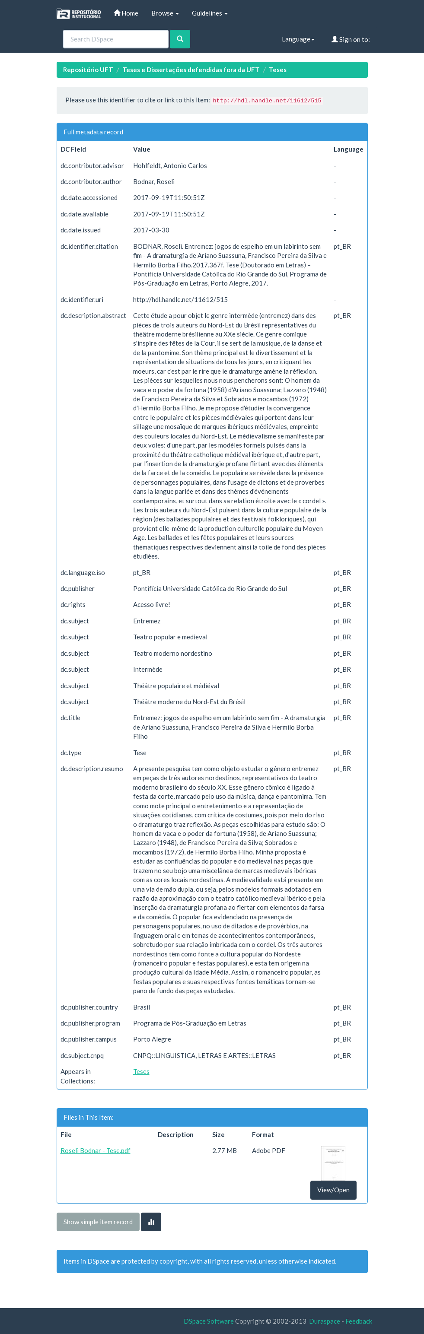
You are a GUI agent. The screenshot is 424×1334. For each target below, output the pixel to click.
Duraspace (324, 1321)
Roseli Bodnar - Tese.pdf (96, 1150)
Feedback (358, 1321)
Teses (278, 69)
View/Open (333, 1190)
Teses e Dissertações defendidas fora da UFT (191, 69)
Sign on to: (351, 39)
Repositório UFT (88, 69)
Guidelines (210, 13)
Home (126, 13)
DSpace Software (209, 1321)
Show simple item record (98, 1222)
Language (298, 39)
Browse (165, 13)
